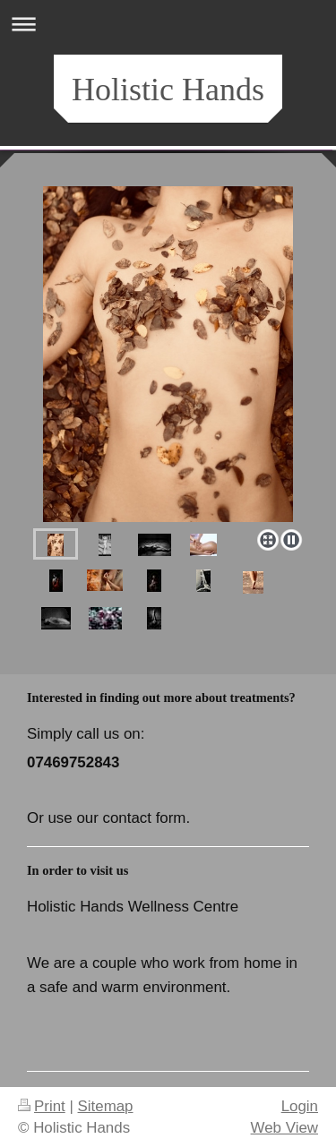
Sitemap (106, 1106)
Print (41, 1106)
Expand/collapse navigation (168, 23)
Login (299, 1106)
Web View (284, 1127)
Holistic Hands (168, 89)
